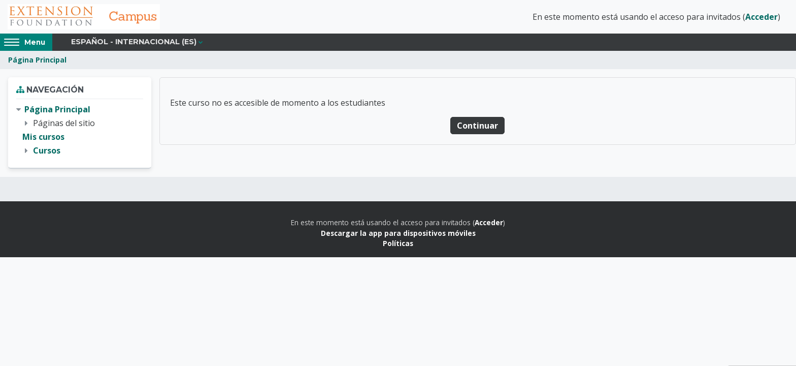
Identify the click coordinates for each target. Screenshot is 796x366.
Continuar (477, 125)
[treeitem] (79, 130)
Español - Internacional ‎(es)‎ (133, 41)
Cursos (46, 150)
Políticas (398, 243)
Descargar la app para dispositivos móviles (398, 233)
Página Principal (37, 60)
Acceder (761, 16)
